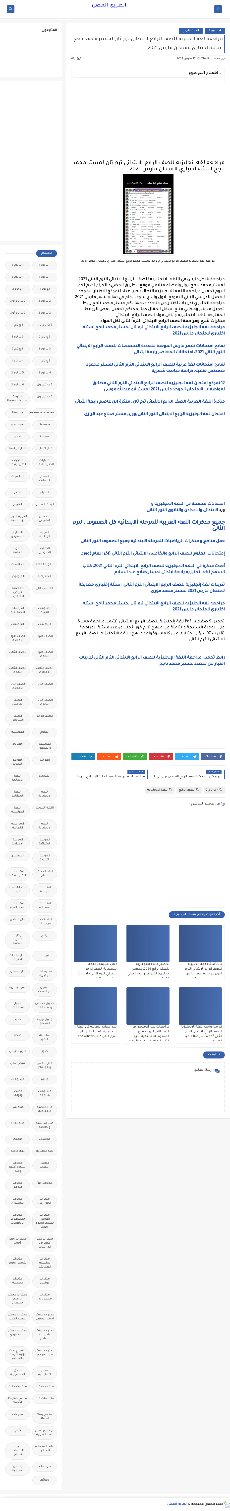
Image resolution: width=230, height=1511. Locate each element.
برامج (45, 935)
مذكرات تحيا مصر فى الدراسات (45, 1243)
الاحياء (44, 492)
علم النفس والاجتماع (45, 1065)
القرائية (45, 760)
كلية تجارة (17, 1123)
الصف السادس (18, 718)
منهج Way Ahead (44, 1416)
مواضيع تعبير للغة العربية (44, 1432)
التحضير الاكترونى (45, 518)
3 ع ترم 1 (44, 361)
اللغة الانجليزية (159, 790)
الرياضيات (45, 624)
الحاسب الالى (45, 588)
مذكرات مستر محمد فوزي (17, 1333)
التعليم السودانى (45, 550)
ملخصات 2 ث (17, 1387)
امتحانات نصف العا (45, 906)
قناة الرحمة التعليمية (45, 1109)
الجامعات (17, 564)
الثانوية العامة (17, 550)
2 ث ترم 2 (45, 313)
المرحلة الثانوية (45, 858)
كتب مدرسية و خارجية (45, 1125)
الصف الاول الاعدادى (18, 638)
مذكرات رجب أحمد (17, 1241)
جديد (17, 1019)
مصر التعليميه (45, 1373)
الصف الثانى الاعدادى (17, 686)
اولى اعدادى (17, 920)
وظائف (45, 1480)
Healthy (17, 413)
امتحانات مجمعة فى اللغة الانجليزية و (188, 504)
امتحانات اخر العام (44, 874)
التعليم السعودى (17, 534)
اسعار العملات (45, 478)
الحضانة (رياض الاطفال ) (17, 592)
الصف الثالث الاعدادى (44, 670)
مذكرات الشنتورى (17, 1201)
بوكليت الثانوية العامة (17, 939)
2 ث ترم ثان (44, 325)
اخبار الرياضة (17, 449)
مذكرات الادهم (17, 1185)
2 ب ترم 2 (45, 301)
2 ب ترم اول (17, 301)
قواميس (18, 1107)
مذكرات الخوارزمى (44, 1201)
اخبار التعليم (44, 449)
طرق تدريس (17, 1051)
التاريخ (17, 504)
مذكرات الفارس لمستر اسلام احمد (45, 1221)
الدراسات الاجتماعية (17, 610)
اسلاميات (17, 476)
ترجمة (45, 955)
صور (45, 1051)
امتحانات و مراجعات (45, 922)
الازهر (17, 492)
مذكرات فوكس (45, 1281)
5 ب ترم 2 (17, 373)
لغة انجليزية (44, 1151)
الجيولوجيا (18, 576)
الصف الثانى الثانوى (45, 702)
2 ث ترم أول (17, 313)
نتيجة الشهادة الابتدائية (18, 1450)
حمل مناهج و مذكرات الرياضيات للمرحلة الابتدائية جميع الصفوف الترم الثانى (152, 541)
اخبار (18, 437)
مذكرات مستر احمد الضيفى (44, 1317)
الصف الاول (45, 636)
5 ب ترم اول (45, 385)
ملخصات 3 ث (45, 1398)
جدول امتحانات (18, 1005)
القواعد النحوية (18, 762)
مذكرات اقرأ (45, 1183)
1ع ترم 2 (17, 289)
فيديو (45, 1079)
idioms (45, 437)
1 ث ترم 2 (18, 277)
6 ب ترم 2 (17, 385)
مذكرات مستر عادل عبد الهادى (44, 1335)
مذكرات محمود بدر (45, 1297)
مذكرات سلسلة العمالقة (45, 1263)
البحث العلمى (44, 504)
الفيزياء (17, 744)
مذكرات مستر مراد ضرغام (44, 1353)
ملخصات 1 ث (45, 1387)
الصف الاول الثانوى (45, 654)
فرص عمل (17, 1063)
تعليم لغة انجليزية (45, 973)
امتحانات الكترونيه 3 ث (17, 874)
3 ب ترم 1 (18, 337)
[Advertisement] (148, 122)
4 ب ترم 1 (17, 361)
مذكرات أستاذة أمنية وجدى (17, 1167)
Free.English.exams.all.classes (43, 413)
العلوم (44, 732)
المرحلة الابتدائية (45, 842)
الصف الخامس (17, 702)
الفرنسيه (17, 732)
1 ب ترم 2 (18, 265)
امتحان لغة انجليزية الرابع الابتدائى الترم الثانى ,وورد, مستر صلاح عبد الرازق (154, 414)
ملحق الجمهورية (17, 1373)
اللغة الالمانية (17, 778)
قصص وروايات (17, 1093)
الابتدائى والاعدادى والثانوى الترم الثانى (182, 510)
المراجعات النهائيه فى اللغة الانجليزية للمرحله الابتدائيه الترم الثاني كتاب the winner (96, 1031)
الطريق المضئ (109, 5)
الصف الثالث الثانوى (17, 670)
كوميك (17, 1139)
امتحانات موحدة (45, 890)
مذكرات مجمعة (17, 1281)
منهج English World (17, 1400)
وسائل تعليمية (17, 1468)
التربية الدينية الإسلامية (17, 518)
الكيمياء (44, 776)
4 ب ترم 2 (215, 30)
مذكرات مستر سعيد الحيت (17, 1317)
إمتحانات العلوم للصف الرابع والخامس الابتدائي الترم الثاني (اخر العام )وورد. (152, 554)
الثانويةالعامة (44, 564)
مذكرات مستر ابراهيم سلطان (17, 1299)
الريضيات (17, 624)
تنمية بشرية (17, 987)
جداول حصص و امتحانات (44, 1005)
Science (44, 425)
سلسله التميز (44, 1037)
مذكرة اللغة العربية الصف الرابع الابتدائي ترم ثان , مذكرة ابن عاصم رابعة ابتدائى (150, 402)
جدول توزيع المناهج (45, 1021)
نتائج (17, 1430)
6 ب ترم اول (45, 397)
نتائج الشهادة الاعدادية (44, 1448)
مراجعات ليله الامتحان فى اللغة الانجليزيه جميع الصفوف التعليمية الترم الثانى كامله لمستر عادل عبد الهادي (149, 1036)
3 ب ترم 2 (45, 349)
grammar (17, 425)
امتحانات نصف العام (17, 906)
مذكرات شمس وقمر (17, 1261)
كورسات (44, 1139)
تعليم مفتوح (18, 971)
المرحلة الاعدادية (17, 842)
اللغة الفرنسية (17, 810)
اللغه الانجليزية (44, 826)
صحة (17, 1035)
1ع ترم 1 (45, 289)
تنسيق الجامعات (44, 989)
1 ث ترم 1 (45, 277)
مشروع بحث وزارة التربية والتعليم (17, 1355)
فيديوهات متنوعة (44, 1093)
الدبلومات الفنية (44, 610)
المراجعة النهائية (17, 826)
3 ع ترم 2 (17, 349)
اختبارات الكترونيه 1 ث (18, 462)
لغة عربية (18, 1151)
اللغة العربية (45, 808)
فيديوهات (17, 1079)
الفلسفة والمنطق (45, 746)
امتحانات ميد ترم (17, 890)
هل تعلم (45, 1466)
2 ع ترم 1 (17, 325)
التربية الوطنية (44, 534)
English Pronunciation (17, 399)
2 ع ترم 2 (44, 337)
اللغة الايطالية (18, 794)
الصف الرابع (190, 30)
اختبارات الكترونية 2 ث (45, 462)
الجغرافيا (44, 576)
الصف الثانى (45, 684)
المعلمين (17, 856)
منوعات (17, 1414)
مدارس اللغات (45, 1165)
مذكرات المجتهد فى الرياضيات (17, 1219)
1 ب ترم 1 (45, 265)
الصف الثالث (17, 652)
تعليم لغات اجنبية (17, 957)
